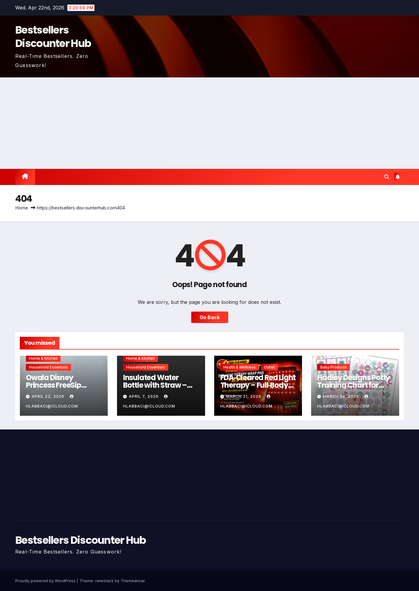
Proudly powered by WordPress (46, 580)
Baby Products (333, 367)
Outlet (269, 367)
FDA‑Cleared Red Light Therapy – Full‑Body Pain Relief (258, 385)
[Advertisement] (209, 123)
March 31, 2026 (244, 396)
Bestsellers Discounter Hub (53, 37)
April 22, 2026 (49, 396)
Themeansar (133, 580)
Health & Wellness (239, 367)
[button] (386, 177)
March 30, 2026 (341, 396)
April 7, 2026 (144, 396)
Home (21, 208)
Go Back (210, 317)
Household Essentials (48, 367)
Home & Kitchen (43, 358)
